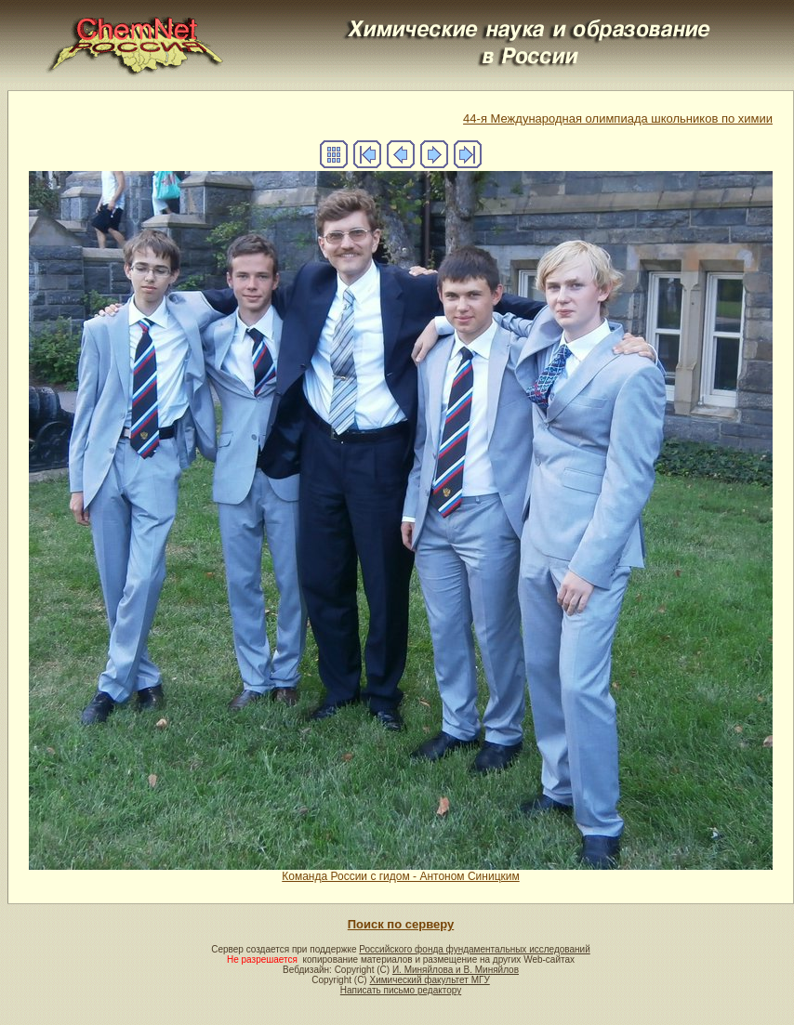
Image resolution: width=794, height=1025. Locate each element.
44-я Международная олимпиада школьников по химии (618, 118)
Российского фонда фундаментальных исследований (474, 949)
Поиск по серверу (401, 924)
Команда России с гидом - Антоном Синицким (401, 871)
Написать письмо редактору (400, 990)
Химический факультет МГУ (429, 980)
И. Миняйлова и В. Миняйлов (455, 970)
